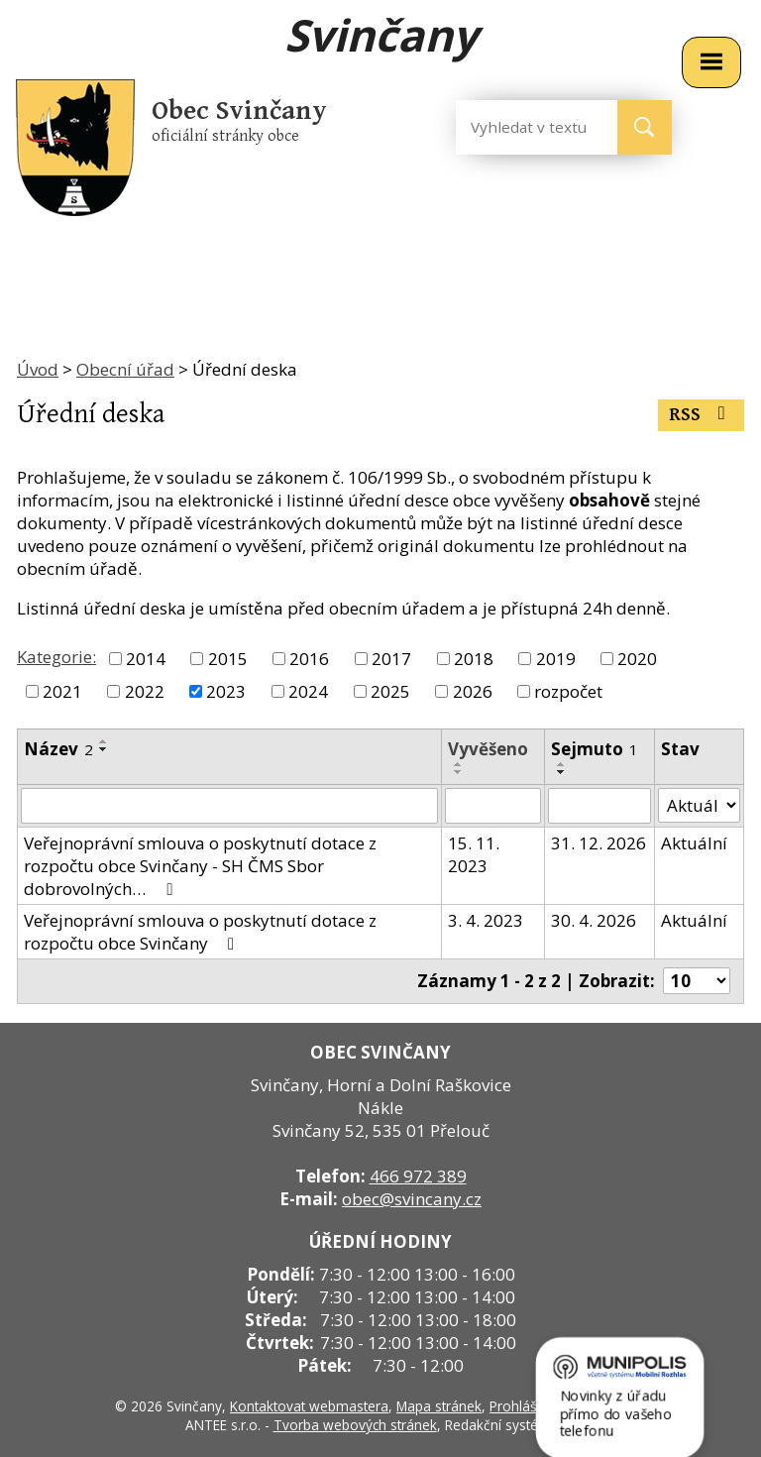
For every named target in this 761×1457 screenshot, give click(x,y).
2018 (473, 658)
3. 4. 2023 (485, 920)
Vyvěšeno (488, 748)
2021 (62, 691)
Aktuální (694, 843)
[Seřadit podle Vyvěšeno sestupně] (459, 772)
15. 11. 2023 (473, 854)
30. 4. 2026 (593, 920)
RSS (701, 414)
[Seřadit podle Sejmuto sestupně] (562, 772)
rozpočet (568, 691)
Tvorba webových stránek (355, 1424)
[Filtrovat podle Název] (229, 806)
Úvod (37, 369)
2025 (390, 691)
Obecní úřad (125, 369)
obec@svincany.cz (412, 1198)
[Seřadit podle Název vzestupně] (104, 741)
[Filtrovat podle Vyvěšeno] (493, 806)
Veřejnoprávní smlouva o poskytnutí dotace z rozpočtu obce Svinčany (200, 931)
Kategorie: (56, 656)
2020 (637, 658)
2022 (144, 691)
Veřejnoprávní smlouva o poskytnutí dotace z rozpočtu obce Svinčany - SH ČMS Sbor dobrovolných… (200, 866)
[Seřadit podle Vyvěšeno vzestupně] (459, 764)
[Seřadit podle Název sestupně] (104, 749)
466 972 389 (418, 1176)
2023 (226, 691)
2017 (391, 658)
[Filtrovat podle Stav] (699, 806)
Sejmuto (594, 748)
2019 (556, 658)
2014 (145, 658)
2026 (472, 691)
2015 (228, 658)
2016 (309, 658)
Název (58, 748)
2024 (308, 691)
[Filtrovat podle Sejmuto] (599, 806)
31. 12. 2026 (598, 843)
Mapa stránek (439, 1406)
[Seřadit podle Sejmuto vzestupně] (562, 764)
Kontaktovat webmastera (309, 1406)
